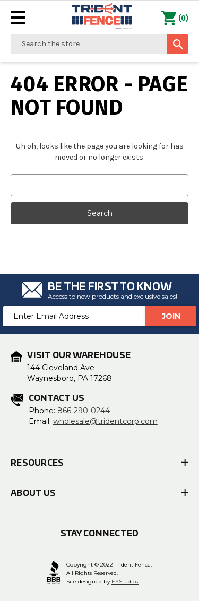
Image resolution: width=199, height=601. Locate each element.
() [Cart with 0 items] (174, 18)
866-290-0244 (83, 410)
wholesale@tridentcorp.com (105, 421)
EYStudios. (125, 581)
